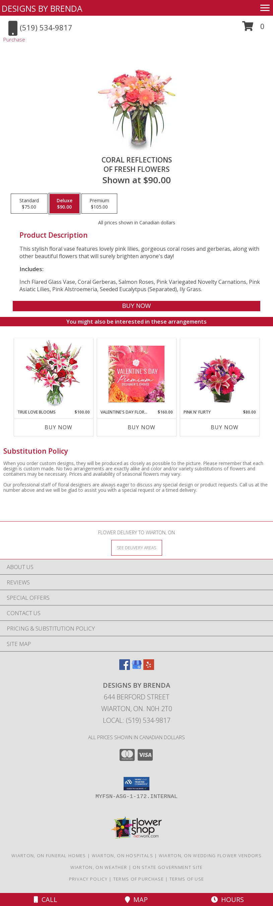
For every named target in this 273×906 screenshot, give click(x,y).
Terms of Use (186, 879)
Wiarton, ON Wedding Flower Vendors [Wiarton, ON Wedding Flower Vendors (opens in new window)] (210, 856)
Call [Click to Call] (45, 899)
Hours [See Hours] (227, 899)
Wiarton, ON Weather (98, 867)
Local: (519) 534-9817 (136, 720)
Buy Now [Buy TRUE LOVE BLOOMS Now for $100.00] (58, 427)
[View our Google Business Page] (136, 668)
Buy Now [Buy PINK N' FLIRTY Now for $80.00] (224, 427)
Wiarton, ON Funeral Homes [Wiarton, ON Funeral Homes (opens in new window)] (48, 856)
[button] (253, 28)
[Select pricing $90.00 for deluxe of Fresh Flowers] (64, 203)
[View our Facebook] (124, 668)
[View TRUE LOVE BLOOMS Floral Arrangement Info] (53, 374)
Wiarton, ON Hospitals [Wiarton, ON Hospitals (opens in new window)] (122, 856)
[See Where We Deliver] (136, 547)
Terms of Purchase (138, 879)
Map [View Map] (136, 899)
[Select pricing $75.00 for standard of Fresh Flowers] (29, 203)
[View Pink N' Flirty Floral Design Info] (220, 374)
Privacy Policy (88, 879)
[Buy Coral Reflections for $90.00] (136, 306)
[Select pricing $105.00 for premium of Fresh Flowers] (99, 203)
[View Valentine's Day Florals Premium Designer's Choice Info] (136, 374)
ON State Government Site (168, 867)
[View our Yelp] (148, 668)
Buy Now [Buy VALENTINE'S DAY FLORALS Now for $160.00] (141, 427)
